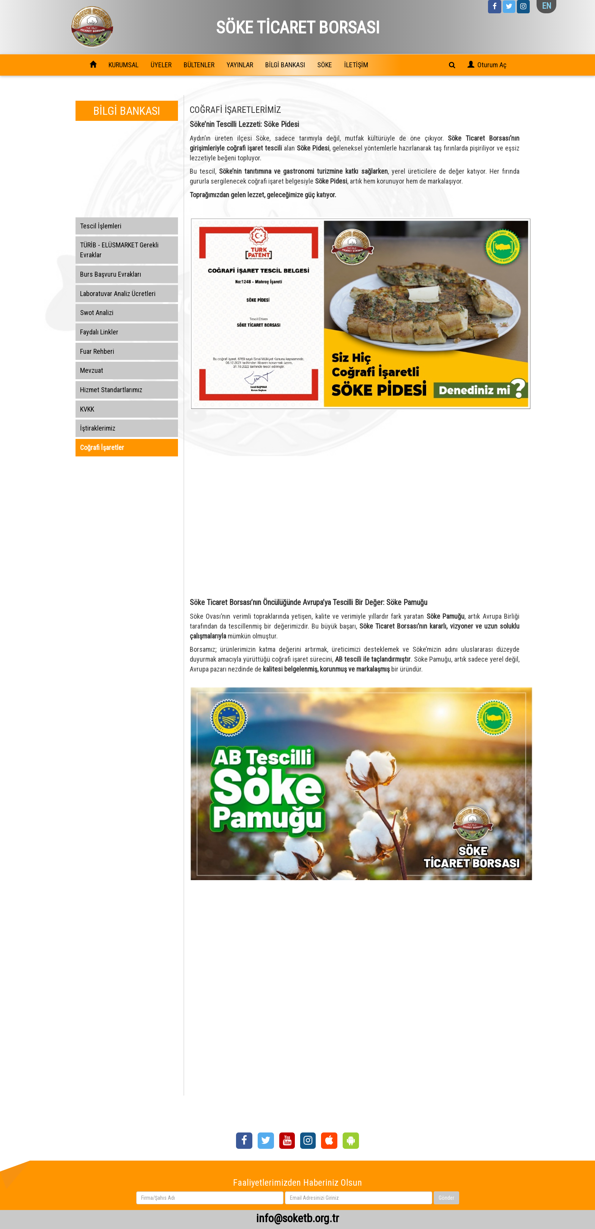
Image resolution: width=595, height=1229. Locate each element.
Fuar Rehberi (97, 351)
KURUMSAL (124, 65)
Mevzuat (91, 370)
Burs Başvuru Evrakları (110, 274)
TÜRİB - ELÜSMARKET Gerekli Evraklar (119, 250)
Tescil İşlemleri (100, 226)
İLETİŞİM (356, 65)
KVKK (87, 409)
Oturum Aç (492, 65)
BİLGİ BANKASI (285, 65)
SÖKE (324, 65)
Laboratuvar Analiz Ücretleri (118, 294)
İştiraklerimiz (97, 428)
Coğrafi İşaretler (102, 447)
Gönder (446, 1198)
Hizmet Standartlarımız (111, 390)
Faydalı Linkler (99, 332)
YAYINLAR (240, 65)
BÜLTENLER (199, 65)
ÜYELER (161, 65)
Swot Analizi (96, 313)
